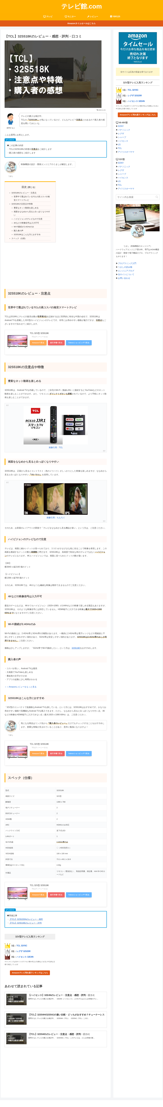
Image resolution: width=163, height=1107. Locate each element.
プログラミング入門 (127, 263)
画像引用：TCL (56, 443)
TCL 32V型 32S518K (39, 329)
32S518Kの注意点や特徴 (21, 203)
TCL (120, 148)
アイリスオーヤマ (126, 152)
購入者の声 (18, 226)
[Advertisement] (56, 259)
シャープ (122, 137)
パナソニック (124, 130)
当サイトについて (126, 274)
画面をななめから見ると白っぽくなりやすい (31, 211)
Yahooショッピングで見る (78, 338)
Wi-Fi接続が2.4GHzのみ (23, 222)
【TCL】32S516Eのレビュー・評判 (25, 918)
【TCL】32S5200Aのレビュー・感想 (26, 915)
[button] (157, 197)
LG (119, 144)
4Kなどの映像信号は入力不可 (25, 219)
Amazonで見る (38, 338)
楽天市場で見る (56, 338)
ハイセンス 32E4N (24, 952)
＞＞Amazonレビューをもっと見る (21, 682)
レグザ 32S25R (23, 947)
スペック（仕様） (18, 234)
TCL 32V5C (21, 941)
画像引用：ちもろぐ (56, 513)
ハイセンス (123, 141)
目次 (24, 187)
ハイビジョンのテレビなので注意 (27, 215)
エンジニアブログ (126, 271)
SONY (121, 126)
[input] (138, 197)
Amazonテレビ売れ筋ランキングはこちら (30, 968)
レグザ (121, 133)
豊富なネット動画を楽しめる (25, 207)
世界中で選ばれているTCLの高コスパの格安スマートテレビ (31, 198)
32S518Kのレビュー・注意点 (23, 193)
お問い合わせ (124, 278)
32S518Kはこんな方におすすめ (26, 230)
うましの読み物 (125, 267)
